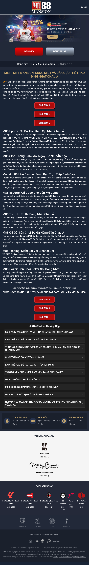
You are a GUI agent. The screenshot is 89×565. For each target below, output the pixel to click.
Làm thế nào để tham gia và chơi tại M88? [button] (44, 342)
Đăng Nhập (62, 53)
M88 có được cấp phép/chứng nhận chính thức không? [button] (44, 335)
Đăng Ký (27, 53)
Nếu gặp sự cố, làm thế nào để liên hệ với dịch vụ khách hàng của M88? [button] (44, 406)
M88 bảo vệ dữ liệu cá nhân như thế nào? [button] (44, 397)
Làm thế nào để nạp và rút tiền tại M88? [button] (44, 367)
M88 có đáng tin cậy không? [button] (44, 382)
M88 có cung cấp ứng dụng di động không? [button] (44, 389)
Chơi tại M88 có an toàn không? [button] (44, 360)
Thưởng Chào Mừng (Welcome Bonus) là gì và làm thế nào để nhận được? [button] (44, 351)
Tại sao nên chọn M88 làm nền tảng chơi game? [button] (44, 375)
